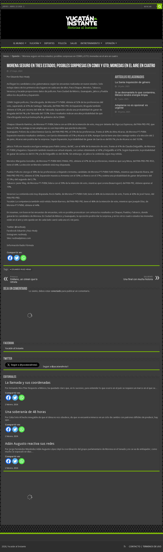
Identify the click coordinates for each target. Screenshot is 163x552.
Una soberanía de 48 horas (25, 412)
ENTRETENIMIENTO (90, 43)
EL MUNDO (18, 43)
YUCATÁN (34, 43)
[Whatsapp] (23, 258)
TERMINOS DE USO (152, 546)
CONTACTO (134, 546)
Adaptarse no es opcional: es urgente (131, 106)
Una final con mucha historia (135, 278)
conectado (56, 291)
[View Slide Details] (29, 316)
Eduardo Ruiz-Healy (21, 269)
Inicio (6, 56)
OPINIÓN (110, 43)
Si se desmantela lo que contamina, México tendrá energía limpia (135, 93)
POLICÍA (62, 43)
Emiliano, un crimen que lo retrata (27, 279)
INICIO (7, 42)
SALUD (73, 43)
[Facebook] (10, 258)
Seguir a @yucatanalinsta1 (55, 366)
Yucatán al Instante (14, 348)
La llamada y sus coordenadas (27, 383)
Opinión (16, 56)
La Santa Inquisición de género (132, 82)
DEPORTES (49, 43)
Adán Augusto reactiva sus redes (29, 444)
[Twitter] (17, 258)
